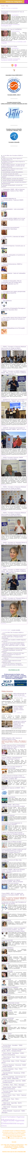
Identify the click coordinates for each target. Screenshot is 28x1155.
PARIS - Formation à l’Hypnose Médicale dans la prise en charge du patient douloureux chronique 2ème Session (13, 348)
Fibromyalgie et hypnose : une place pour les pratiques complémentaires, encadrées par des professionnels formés (13, 166)
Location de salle (17, 696)
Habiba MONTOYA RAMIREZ (10, 987)
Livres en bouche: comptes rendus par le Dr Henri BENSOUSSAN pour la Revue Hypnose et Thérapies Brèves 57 (14, 851)
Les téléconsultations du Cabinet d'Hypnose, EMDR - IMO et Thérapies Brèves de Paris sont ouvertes (12, 881)
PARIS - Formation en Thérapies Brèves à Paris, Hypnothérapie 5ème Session (14, 543)
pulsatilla (15, 60)
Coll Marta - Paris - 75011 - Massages (13, 1085)
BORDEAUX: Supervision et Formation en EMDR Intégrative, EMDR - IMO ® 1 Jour (14, 400)
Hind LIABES (5, 913)
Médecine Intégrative (14, 2)
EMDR (3, 1117)
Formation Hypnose (15, 1117)
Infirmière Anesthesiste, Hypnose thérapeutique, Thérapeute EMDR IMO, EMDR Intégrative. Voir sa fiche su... (17, 923)
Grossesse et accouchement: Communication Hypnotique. (10, 228)
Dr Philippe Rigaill (6, 41)
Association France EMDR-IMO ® (14, 75)
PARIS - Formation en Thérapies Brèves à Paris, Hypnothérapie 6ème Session (14, 599)
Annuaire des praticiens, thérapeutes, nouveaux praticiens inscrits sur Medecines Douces (12, 665)
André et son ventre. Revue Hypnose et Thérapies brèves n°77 (11, 159)
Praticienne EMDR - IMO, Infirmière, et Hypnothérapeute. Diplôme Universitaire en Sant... (17, 1028)
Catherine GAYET (7, 1033)
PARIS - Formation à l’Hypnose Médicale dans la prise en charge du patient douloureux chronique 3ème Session (13, 488)
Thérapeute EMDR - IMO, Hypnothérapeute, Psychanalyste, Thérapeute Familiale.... (17, 1021)
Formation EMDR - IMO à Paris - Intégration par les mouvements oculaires (13, 805)
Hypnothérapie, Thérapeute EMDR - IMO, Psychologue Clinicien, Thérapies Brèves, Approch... (17, 998)
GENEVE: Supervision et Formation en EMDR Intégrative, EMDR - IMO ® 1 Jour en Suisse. (13, 429)
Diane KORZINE (6, 979)
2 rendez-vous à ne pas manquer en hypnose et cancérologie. (12, 767)
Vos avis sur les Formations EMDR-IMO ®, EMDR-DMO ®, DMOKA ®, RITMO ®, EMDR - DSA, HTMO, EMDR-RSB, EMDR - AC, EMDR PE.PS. (13, 644)
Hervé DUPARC (6, 995)
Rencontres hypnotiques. (9, 797)
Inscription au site (19, 1138)
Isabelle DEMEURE (7, 971)
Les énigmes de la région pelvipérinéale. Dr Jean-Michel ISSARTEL (13, 292)
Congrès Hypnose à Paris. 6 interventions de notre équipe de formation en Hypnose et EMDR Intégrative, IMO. (13, 747)
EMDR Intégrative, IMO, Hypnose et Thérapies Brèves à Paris (12, 738)
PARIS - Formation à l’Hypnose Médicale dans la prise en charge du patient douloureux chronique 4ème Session (13, 514)
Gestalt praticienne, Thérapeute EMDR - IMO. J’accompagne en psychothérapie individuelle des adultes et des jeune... (17, 915)
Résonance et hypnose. (8, 815)
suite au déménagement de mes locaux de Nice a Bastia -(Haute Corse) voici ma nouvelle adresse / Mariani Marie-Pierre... (14, 732)
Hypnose (8, 1120)
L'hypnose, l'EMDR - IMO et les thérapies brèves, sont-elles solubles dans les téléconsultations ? (13, 871)
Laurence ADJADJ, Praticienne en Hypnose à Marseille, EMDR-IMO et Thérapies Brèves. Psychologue (14, 637)
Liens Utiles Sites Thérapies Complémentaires (12, 1144)
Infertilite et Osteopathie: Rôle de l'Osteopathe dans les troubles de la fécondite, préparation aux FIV (11, 282)
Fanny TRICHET (6, 1026)
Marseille (14, 1142)
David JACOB (5, 963)
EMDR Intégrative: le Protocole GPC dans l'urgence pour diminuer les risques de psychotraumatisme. (13, 654)
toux (10, 25)
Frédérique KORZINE (8, 1018)
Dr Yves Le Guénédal (6, 24)
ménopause (4, 60)
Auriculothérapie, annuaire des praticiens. (12, 172)
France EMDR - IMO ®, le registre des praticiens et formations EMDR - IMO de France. (13, 895)
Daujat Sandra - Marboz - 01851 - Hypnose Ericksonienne (12, 1088)
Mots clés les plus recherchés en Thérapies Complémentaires (15, 1146)
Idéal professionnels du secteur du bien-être (19, 694)
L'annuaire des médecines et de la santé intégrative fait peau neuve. (12, 169)
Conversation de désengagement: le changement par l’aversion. (12, 823)
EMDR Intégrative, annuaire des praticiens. (13, 178)
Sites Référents (7, 300)
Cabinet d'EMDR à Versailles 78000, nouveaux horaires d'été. (18, 709)
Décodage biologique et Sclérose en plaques (14, 648)
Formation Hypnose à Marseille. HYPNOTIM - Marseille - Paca (14, 129)
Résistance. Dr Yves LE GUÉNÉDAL (11, 29)
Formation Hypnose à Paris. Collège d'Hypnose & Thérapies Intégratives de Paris (14, 103)
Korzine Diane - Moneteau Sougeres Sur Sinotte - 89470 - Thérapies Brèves (14, 1050)
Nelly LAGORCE (6, 920)
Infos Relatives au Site (14, 669)
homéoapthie (4, 25)
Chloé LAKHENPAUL (8, 948)
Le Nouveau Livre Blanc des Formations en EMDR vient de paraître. (14, 902)
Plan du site (4, 1138)
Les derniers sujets (5, 630)
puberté (10, 60)
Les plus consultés (15, 630)
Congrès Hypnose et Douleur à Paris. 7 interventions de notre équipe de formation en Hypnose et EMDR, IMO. (13, 777)
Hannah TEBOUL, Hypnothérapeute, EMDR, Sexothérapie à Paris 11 (12, 758)
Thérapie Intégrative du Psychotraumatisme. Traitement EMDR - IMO (12, 200)
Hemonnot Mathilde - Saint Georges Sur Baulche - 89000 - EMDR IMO (14, 1077)
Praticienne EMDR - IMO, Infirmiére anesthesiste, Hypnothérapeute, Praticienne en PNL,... (17, 1013)
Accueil (2, 5)
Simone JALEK (6, 955)
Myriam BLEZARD (7, 1010)
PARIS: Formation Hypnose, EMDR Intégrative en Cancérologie (12, 458)
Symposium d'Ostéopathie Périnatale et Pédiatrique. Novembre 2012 (13, 309)
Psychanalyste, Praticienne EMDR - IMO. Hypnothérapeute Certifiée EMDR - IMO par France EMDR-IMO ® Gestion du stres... (17, 1037)
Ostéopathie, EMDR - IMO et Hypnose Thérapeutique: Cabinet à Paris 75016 (13, 190)
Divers (14, 712)
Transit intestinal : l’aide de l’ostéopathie (14, 273)
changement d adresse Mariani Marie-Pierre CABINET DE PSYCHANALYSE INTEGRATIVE (19, 724)
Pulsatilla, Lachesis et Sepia (9, 46)
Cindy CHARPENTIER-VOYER (10, 1003)
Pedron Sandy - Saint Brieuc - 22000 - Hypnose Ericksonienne (13, 1054)
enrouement (16, 24)
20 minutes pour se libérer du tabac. (12, 841)
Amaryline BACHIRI (7, 940)
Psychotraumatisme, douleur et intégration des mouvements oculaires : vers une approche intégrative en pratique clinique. (13, 929)
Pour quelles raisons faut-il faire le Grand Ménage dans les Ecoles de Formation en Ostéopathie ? (13, 319)
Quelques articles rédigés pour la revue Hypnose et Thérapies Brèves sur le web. (13, 219)
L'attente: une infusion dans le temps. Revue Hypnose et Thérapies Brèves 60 (13, 833)
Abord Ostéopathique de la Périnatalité (14, 328)
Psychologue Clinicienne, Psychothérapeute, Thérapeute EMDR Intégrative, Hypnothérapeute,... (17, 950)
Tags (7, 5)
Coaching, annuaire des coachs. (11, 173)
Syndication (12, 1138)
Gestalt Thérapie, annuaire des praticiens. (13, 180)
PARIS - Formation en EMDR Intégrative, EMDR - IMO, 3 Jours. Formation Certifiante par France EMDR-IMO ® (13, 373)
